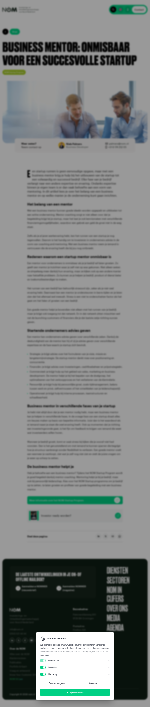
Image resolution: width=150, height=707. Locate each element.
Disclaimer (75, 694)
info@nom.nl (16, 629)
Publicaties (15, 662)
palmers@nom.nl (119, 143)
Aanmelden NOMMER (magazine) (74, 588)
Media (113, 618)
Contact (139, 9)
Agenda (115, 627)
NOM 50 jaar (16, 679)
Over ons (117, 608)
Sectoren (118, 580)
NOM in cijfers (115, 594)
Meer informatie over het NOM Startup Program (56, 500)
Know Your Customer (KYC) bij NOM (29, 674)
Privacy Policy (44, 694)
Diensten (117, 570)
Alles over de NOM (20, 654)
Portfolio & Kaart (18, 666)
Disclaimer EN (60, 694)
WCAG (86, 694)
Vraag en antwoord (20, 670)
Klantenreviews (18, 658)
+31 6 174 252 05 (117, 147)
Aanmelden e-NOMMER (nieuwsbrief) (34, 588)
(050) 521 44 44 (18, 633)
